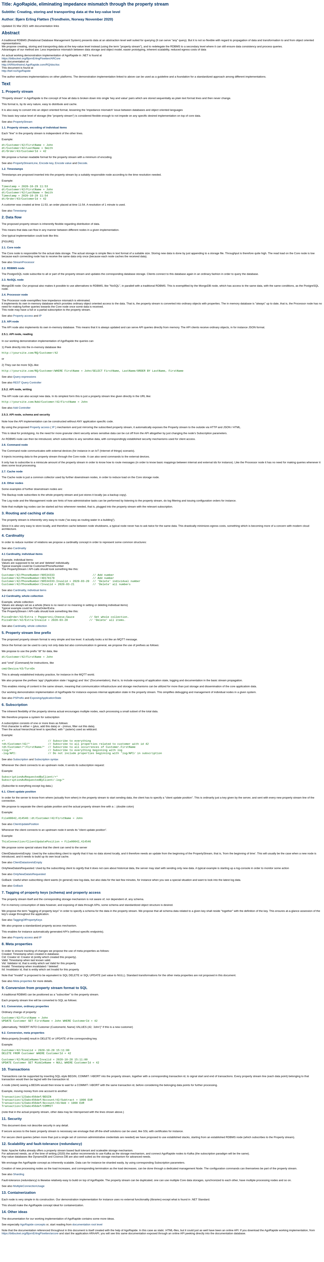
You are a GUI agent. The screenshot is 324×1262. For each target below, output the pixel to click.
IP (40, 320)
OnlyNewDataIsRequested (29, 891)
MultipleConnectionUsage (29, 1210)
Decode (82, 164)
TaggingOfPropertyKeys (27, 937)
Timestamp (19, 215)
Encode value (63, 164)
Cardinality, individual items (29, 599)
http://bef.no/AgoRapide (16, 70)
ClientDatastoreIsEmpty (27, 879)
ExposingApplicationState (45, 709)
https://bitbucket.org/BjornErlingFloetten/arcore (30, 1257)
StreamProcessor (24, 267)
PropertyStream (22, 121)
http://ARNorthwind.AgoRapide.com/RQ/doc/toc (31, 64)
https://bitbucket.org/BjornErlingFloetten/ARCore (31, 58)
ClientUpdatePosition (26, 840)
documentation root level (87, 1248)
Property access (23, 320)
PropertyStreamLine (25, 164)
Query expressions (24, 382)
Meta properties (22, 998)
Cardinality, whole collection (30, 636)
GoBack (18, 903)
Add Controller (22, 414)
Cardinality (19, 555)
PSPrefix (18, 709)
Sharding (18, 1198)
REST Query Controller (27, 388)
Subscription (20, 774)
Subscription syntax (46, 774)
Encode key (46, 164)
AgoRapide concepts (32, 1248)
